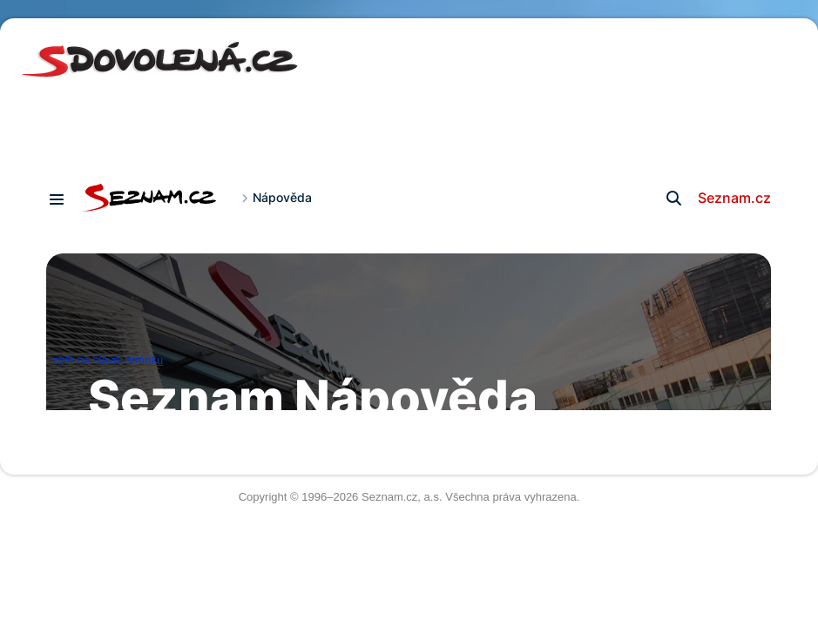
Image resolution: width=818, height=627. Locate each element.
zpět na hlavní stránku (107, 360)
